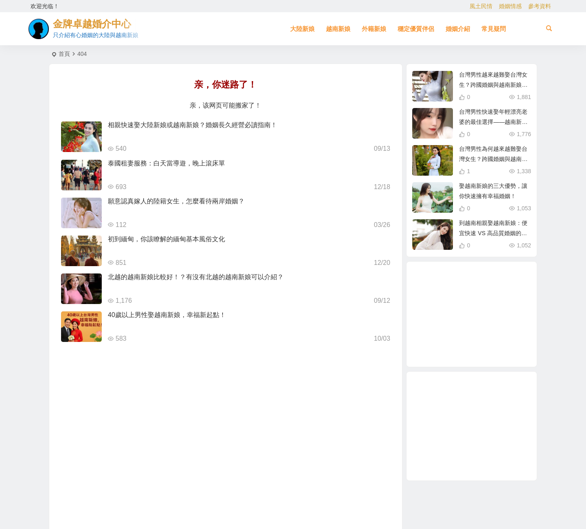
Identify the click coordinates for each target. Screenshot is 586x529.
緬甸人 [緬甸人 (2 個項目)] (458, 332)
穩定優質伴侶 (416, 28)
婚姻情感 (510, 6)
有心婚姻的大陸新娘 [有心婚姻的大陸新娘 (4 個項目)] (483, 336)
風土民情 (481, 6)
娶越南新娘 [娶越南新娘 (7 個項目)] (447, 340)
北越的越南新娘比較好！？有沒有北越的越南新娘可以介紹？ (196, 276)
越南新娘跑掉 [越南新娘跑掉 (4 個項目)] (506, 305)
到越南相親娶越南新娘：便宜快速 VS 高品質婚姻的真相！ (493, 233)
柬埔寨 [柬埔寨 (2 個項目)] (444, 315)
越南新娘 (338, 28)
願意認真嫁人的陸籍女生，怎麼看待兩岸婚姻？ (176, 201)
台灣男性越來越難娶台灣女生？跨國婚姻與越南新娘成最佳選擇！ (493, 84)
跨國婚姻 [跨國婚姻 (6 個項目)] (500, 325)
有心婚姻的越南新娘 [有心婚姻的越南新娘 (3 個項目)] (448, 293)
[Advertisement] (471, 426)
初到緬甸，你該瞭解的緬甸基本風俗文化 (166, 239)
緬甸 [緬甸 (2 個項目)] (491, 305)
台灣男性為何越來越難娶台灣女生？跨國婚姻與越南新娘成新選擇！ (493, 158)
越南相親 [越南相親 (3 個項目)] (490, 345)
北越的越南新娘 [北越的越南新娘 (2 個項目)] (488, 285)
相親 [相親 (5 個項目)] (468, 349)
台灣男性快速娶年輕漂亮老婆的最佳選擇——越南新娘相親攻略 (493, 121)
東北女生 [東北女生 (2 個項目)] (462, 297)
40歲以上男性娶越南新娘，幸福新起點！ (167, 314)
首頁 (64, 54)
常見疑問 (493, 28)
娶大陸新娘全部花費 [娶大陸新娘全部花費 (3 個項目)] (475, 314)
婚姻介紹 (458, 28)
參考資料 (539, 6)
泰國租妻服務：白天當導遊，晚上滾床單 (166, 163)
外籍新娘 (374, 28)
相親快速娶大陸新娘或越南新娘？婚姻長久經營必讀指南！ (192, 124)
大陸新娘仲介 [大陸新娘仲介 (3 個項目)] (490, 294)
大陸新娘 (302, 28)
